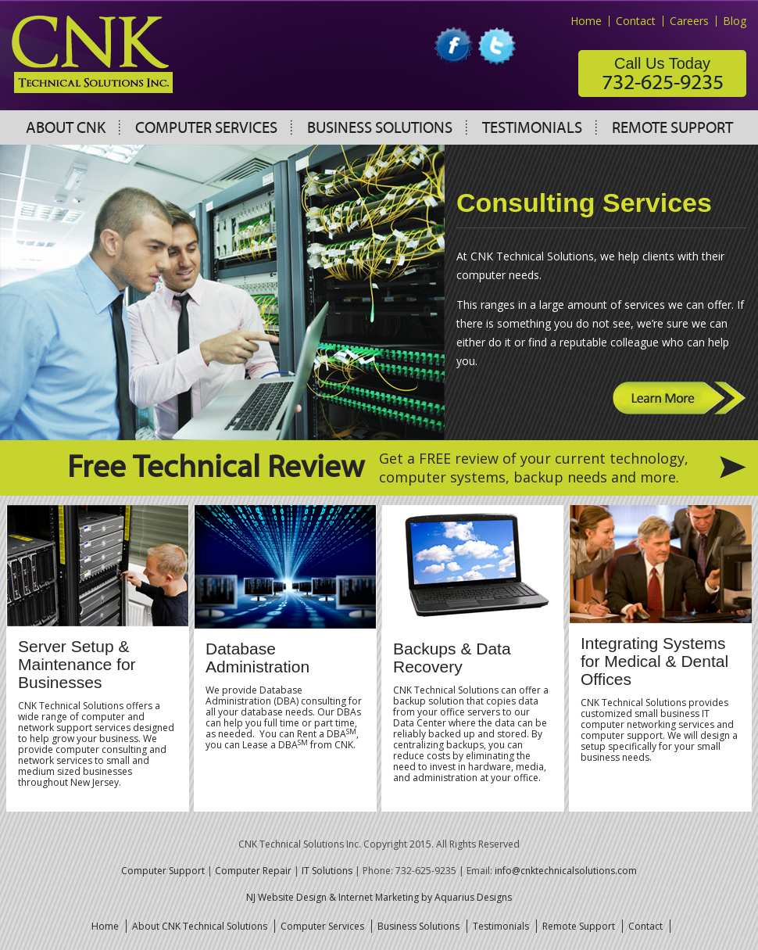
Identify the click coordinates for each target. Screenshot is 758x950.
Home (586, 20)
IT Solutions (327, 870)
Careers (689, 20)
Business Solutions (379, 128)
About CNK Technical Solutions (199, 926)
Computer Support (163, 870)
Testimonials (532, 128)
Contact (636, 20)
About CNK (65, 128)
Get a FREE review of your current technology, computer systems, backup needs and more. (533, 467)
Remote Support (672, 128)
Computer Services (206, 128)
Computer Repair (253, 870)
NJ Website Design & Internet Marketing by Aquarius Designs (379, 897)
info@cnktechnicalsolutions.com (566, 870)
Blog (734, 20)
